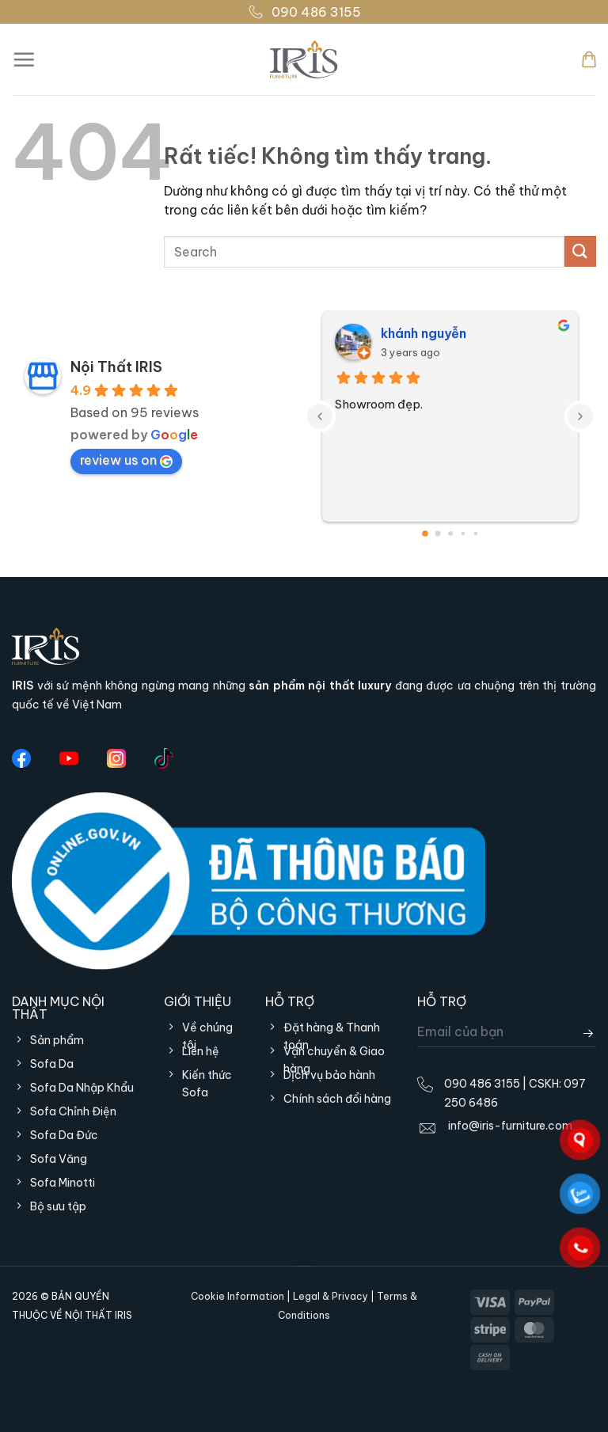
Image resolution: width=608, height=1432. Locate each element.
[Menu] (24, 59)
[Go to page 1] (437, 533)
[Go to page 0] (425, 533)
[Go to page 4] (475, 533)
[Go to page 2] (450, 533)
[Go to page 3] (463, 533)
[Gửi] (580, 251)
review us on (126, 460)
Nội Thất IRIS (116, 367)
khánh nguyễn (423, 333)
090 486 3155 (304, 12)
